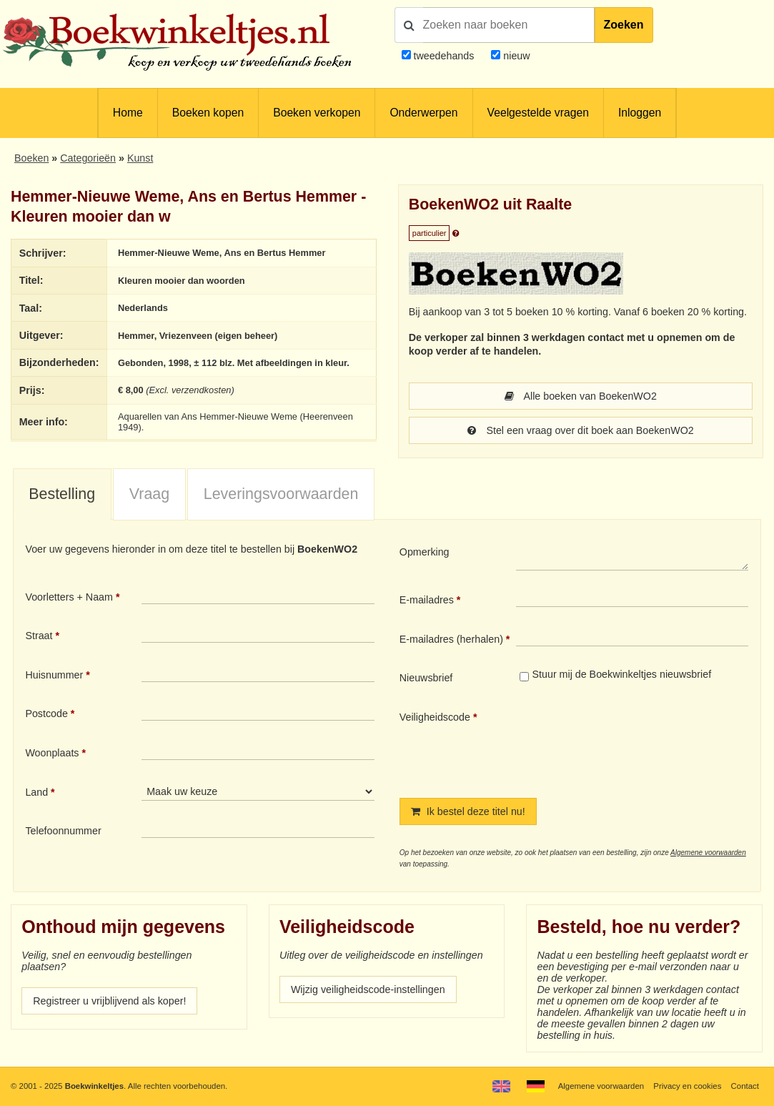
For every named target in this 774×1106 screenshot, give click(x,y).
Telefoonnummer (63, 830)
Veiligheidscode (435, 717)
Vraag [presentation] (149, 494)
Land (36, 792)
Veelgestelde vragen (538, 113)
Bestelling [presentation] (62, 494)
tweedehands (443, 55)
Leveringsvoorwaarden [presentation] (281, 494)
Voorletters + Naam (69, 597)
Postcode (46, 713)
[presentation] (635, 743)
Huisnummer (54, 675)
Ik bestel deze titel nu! (468, 811)
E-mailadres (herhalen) (451, 639)
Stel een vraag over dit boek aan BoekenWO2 (580, 430)
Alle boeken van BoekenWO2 (581, 396)
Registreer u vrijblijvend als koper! (109, 1001)
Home (128, 113)
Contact (745, 1086)
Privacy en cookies (687, 1086)
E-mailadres (427, 600)
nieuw (515, 55)
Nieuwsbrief (426, 677)
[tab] (62, 494)
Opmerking (425, 552)
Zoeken (624, 25)
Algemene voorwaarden (708, 852)
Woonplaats (52, 753)
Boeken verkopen (316, 113)
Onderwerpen (423, 113)
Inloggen (639, 113)
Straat (38, 635)
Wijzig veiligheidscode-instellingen (368, 989)
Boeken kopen (208, 113)
